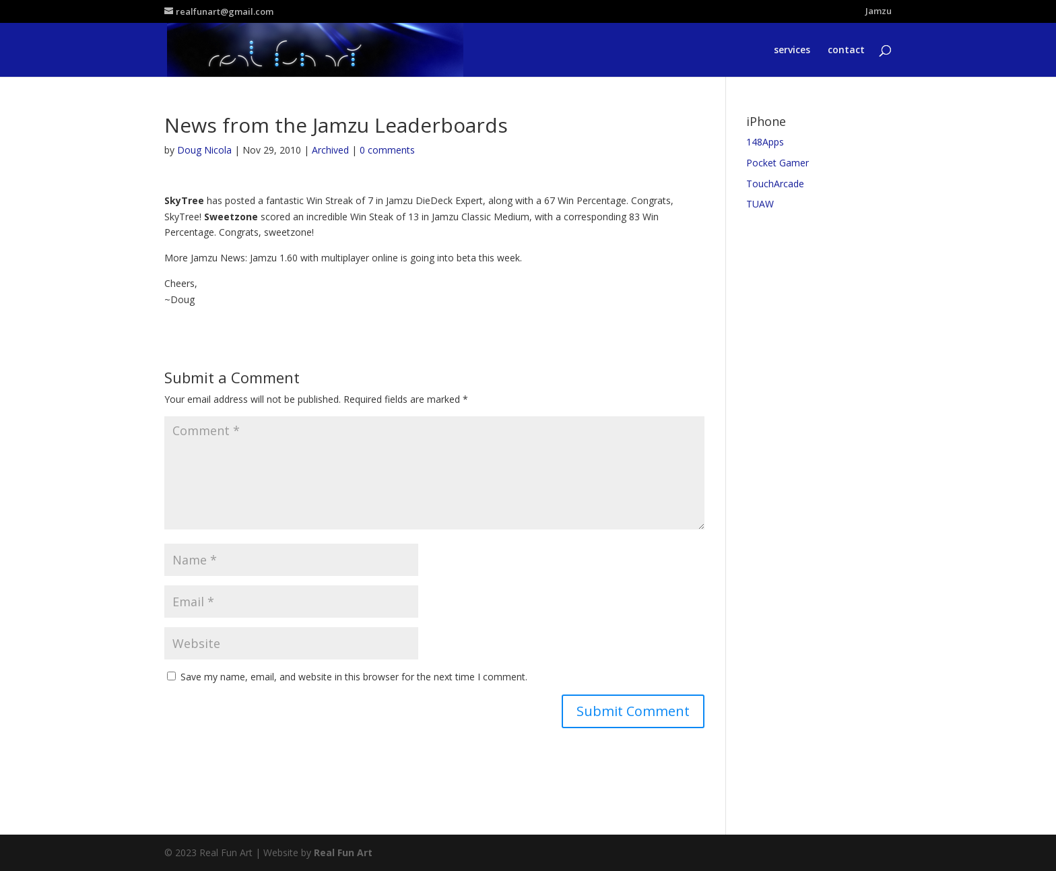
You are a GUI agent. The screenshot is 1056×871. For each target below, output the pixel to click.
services (792, 50)
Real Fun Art (343, 852)
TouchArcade (775, 183)
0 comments (387, 149)
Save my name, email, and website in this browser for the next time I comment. (353, 676)
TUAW (760, 203)
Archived (330, 149)
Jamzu (878, 12)
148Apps (765, 141)
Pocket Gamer (777, 162)
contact (846, 50)
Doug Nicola (204, 149)
